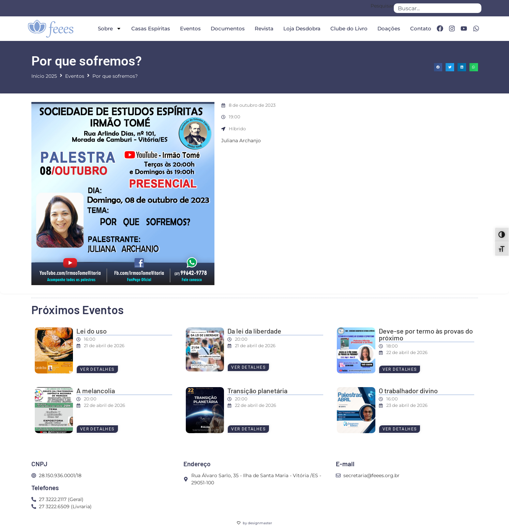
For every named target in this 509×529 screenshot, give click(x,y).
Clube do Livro (349, 28)
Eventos (190, 28)
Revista (264, 28)
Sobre (109, 28)
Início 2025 (44, 76)
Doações (388, 28)
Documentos (228, 28)
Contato (420, 28)
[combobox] (437, 8)
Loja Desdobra (301, 28)
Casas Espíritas (150, 28)
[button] (438, 67)
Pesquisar (382, 6)
